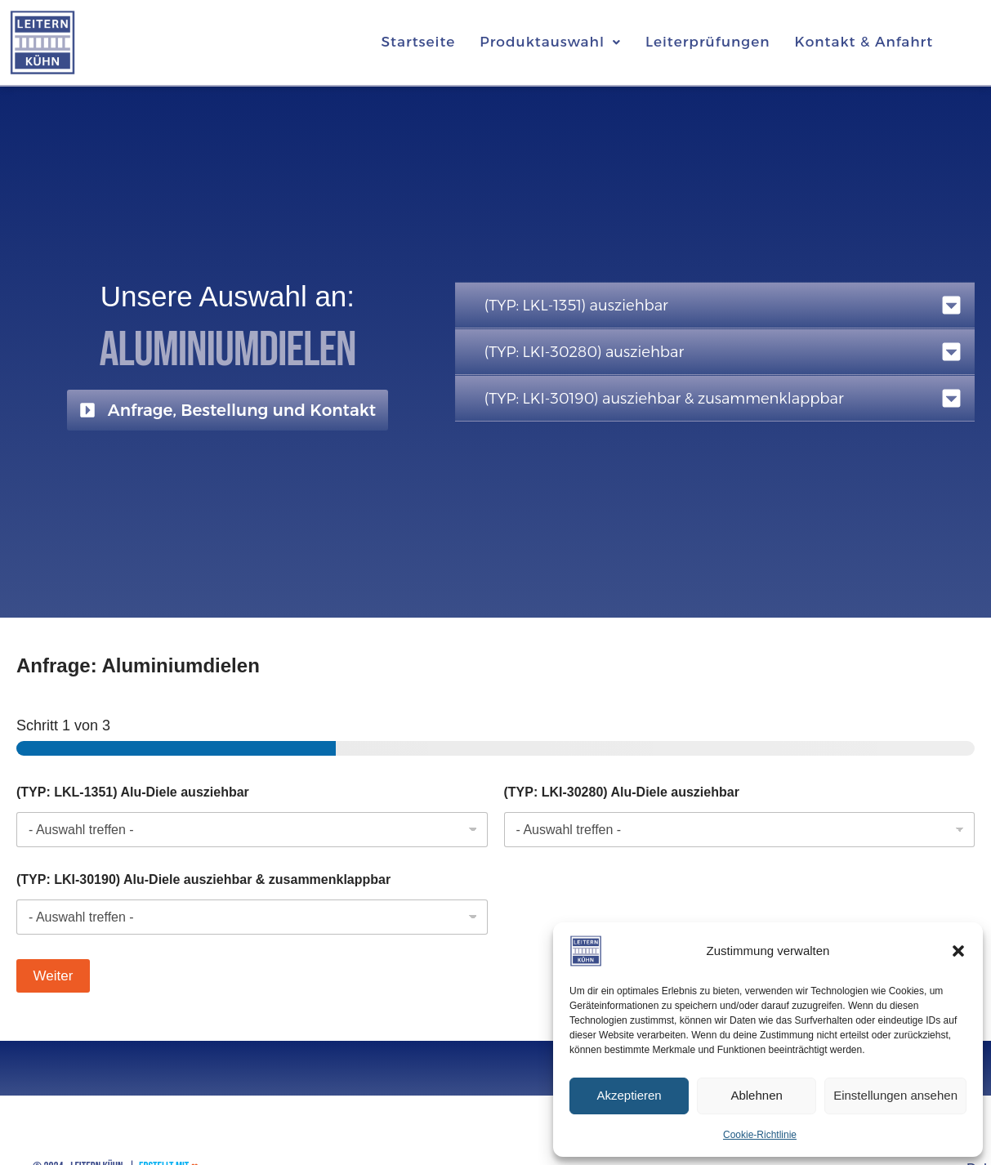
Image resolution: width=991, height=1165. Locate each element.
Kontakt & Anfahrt (863, 41)
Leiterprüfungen (707, 41)
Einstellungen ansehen (895, 1095)
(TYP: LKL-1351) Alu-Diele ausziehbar (132, 792)
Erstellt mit (169, 1148)
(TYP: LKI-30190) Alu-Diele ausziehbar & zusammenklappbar (203, 879)
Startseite (419, 41)
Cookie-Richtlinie (760, 1134)
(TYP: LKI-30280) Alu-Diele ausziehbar (621, 792)
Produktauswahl (550, 41)
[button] (958, 951)
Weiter (53, 976)
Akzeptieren (628, 1095)
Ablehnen (756, 1095)
